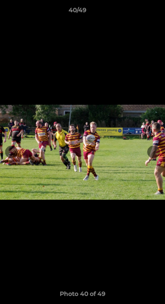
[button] (134, 12)
